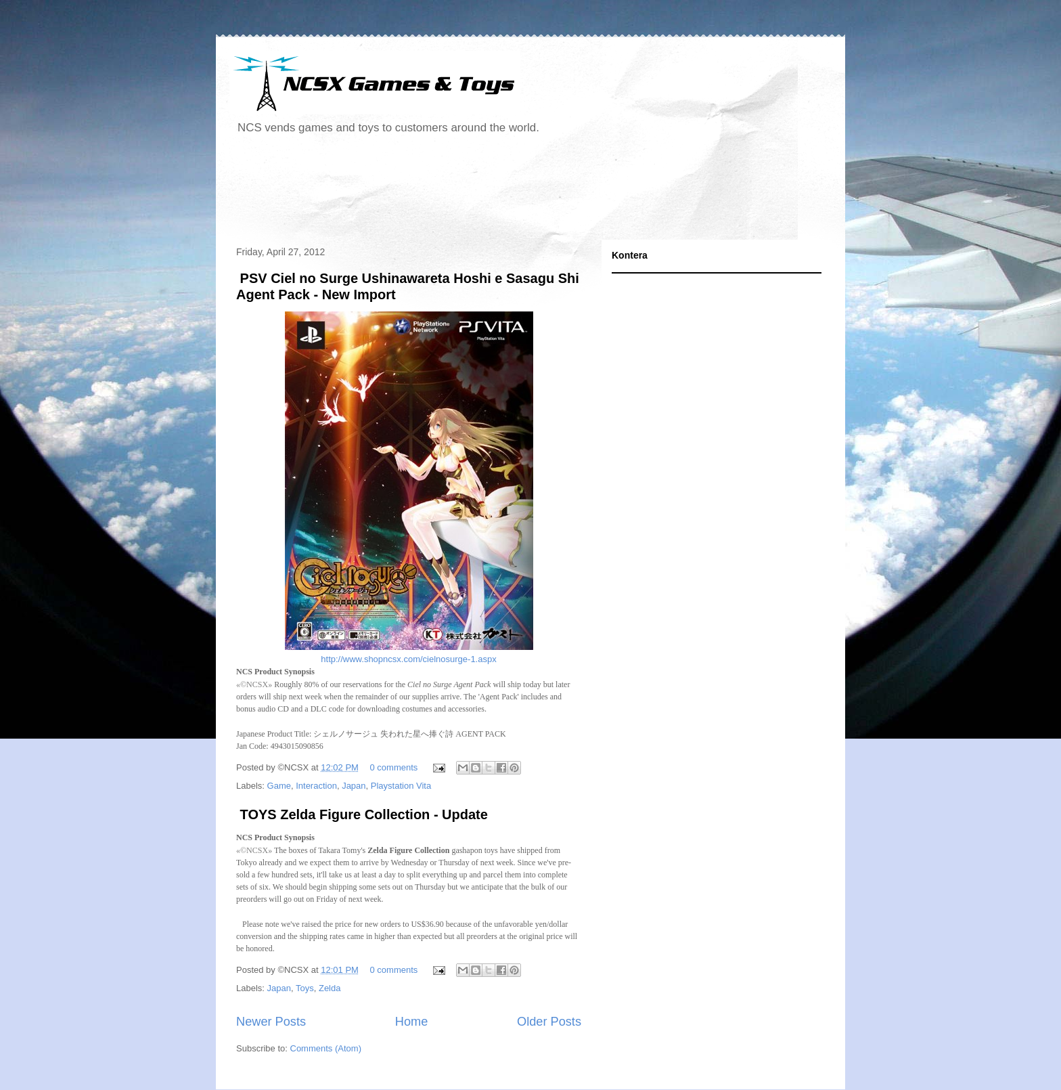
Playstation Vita (401, 786)
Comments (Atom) (325, 1048)
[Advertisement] (475, 192)
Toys (305, 988)
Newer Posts (271, 1021)
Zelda (330, 988)
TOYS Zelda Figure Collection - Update (362, 814)
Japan (353, 786)
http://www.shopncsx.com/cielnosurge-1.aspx (408, 659)
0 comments (394, 767)
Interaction (316, 786)
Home (411, 1021)
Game (279, 786)
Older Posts (549, 1021)
